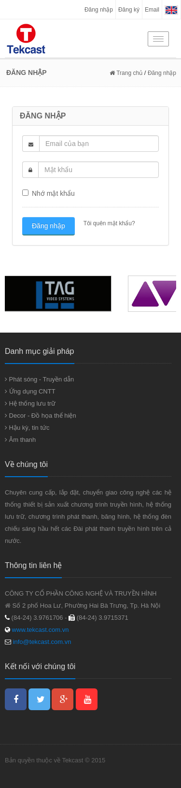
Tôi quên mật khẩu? (108, 223)
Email (152, 9)
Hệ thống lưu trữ (30, 403)
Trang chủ (126, 73)
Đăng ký (128, 9)
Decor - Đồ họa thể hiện (40, 415)
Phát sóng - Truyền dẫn (39, 379)
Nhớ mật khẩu (48, 193)
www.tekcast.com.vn (39, 629)
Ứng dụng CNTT (30, 391)
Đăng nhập (98, 9)
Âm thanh (20, 439)
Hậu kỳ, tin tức (27, 427)
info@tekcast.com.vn (42, 641)
